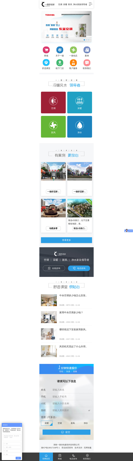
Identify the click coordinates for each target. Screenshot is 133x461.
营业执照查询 (67, 448)
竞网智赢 (88, 448)
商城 (60, 459)
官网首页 (46, 459)
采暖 (79, 103)
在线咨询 (56, 268)
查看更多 (66, 240)
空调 (53, 103)
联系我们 (87, 459)
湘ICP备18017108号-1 (50, 448)
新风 (53, 127)
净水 (79, 127)
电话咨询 (81, 268)
